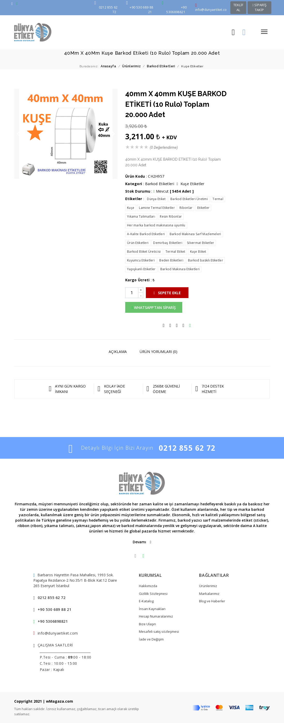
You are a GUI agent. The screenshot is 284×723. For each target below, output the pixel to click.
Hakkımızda (148, 586)
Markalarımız (209, 593)
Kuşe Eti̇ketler (192, 183)
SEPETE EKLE (167, 292)
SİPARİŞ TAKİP (259, 7)
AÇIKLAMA (118, 351)
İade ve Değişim (151, 639)
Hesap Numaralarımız (156, 616)
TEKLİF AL (238, 7)
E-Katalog (146, 601)
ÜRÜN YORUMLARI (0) (158, 351)
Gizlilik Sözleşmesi (153, 593)
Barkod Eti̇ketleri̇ (159, 183)
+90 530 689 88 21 (55, 609)
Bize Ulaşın (147, 624)
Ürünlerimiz (208, 586)
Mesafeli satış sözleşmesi (159, 631)
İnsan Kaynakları (152, 608)
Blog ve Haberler (212, 601)
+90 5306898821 (53, 621)
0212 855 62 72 (187, 448)
